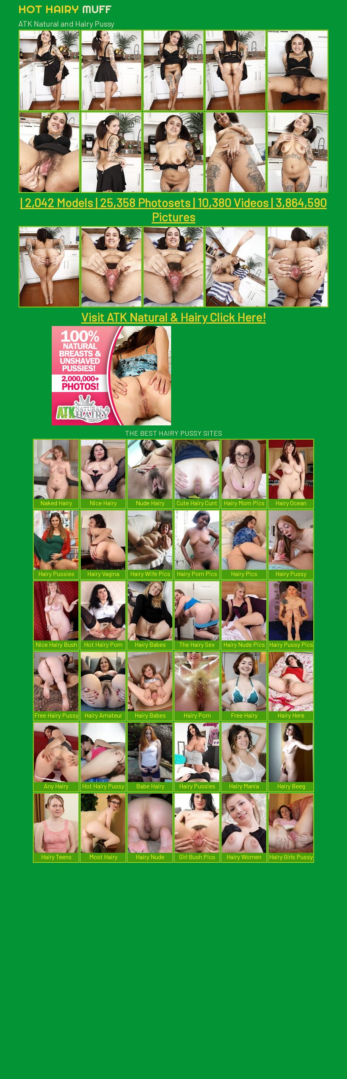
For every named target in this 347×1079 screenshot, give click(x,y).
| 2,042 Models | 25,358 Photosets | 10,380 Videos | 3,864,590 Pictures (173, 209)
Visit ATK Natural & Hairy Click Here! (173, 317)
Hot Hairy (64, 9)
